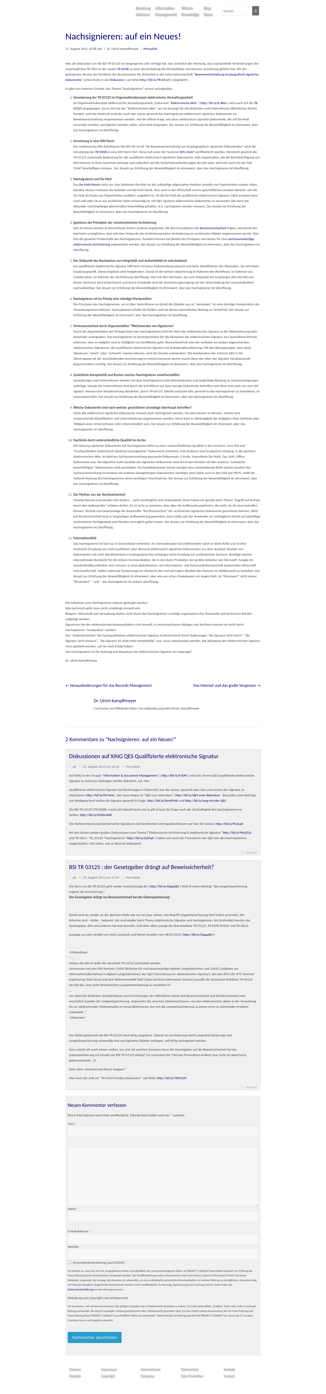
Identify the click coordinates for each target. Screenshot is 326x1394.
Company (147, 1375)
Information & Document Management (131, 775)
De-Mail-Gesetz (90, 184)
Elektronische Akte (184, 103)
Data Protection (192, 1375)
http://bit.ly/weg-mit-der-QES (205, 801)
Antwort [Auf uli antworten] (251, 852)
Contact (229, 1375)
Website (73, 1247)
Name (73, 1209)
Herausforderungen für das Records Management (108, 685)
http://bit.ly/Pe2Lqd (229, 824)
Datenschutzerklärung (80, 1289)
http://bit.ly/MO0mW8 (96, 815)
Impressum (109, 1369)
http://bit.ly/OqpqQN (164, 886)
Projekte (75, 1375)
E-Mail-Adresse (79, 1231)
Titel (72, 1124)
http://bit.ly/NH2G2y (237, 833)
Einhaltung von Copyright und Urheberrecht (98, 1298)
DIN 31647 (187, 152)
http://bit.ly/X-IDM (174, 775)
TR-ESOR (123, 69)
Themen (74, 1369)
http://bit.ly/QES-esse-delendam (197, 795)
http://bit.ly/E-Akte (213, 103)
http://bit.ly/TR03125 (171, 1078)
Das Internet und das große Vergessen (227, 685)
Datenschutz (189, 1369)
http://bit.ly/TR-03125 (155, 80)
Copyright (108, 1375)
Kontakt (229, 1369)
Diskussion (117, 80)
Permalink (150, 49)
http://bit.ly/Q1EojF (140, 838)
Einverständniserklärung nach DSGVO (100, 1262)
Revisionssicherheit (213, 228)
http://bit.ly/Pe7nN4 (100, 795)
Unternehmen (150, 1369)
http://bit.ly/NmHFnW (162, 801)
